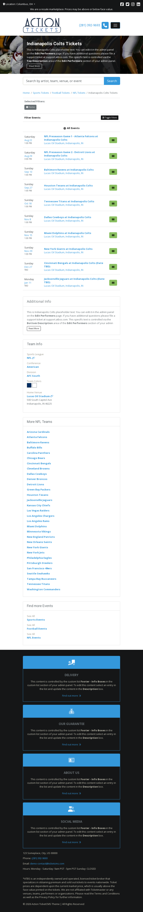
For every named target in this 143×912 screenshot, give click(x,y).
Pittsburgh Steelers (39, 563)
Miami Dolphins (37, 526)
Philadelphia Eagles (39, 558)
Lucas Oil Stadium (40, 396)
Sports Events (36, 619)
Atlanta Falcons (37, 437)
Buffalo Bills (34, 447)
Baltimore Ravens (38, 442)
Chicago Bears (36, 458)
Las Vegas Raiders (38, 510)
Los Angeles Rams (38, 521)
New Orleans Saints (39, 542)
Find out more (71, 695)
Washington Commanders (43, 589)
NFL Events (34, 637)
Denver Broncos (37, 479)
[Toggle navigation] (115, 25)
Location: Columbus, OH (18, 4)
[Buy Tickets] (113, 140)
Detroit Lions (35, 484)
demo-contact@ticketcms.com (47, 863)
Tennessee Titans (38, 584)
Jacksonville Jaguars (39, 500)
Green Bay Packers (38, 489)
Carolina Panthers (38, 453)
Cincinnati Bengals (39, 463)
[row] (71, 140)
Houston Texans (37, 495)
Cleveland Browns (38, 468)
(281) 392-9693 (40, 858)
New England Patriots (41, 537)
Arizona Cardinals (38, 432)
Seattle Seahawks (38, 573)
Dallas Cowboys (37, 474)
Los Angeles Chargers (40, 516)
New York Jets (35, 552)
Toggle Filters (109, 117)
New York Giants (37, 547)
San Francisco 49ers (39, 568)
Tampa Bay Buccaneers (41, 579)
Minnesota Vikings (39, 531)
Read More (34, 66)
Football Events (37, 628)
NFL (31, 358)
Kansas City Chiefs (38, 505)
